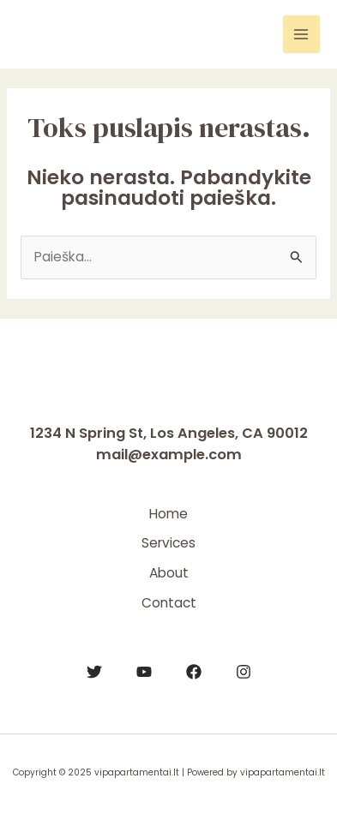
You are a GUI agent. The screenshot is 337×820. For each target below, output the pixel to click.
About (169, 573)
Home (168, 514)
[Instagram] (243, 671)
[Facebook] (194, 671)
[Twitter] (94, 671)
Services (168, 543)
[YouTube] (144, 671)
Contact (168, 603)
